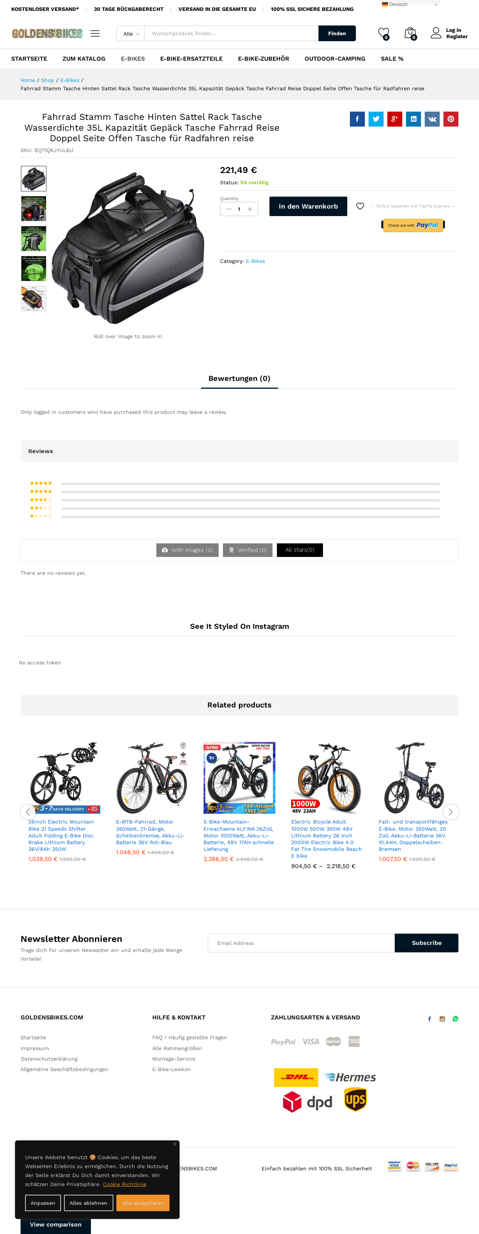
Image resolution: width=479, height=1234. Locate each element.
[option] (34, 179)
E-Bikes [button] (133, 59)
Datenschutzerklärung (49, 1059)
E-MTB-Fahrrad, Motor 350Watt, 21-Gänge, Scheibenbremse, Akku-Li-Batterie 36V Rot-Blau (150, 832)
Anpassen (43, 1203)
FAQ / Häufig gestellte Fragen (189, 1037)
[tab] (239, 382)
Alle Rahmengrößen (177, 1048)
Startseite (29, 59)
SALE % (392, 59)
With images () (191, 550)
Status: (229, 182)
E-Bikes (255, 261)
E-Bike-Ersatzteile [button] (191, 59)
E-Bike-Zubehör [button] (263, 59)
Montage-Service (173, 1059)
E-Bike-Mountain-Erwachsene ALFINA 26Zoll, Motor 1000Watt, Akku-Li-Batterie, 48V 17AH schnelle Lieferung (239, 835)
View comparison (56, 1224)
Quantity (229, 198)
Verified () (251, 550)
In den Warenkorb (308, 206)
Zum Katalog (84, 59)
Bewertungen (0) (239, 378)
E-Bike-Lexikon (171, 1069)
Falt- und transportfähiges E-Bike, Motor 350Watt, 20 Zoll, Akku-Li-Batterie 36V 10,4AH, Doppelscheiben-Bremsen (413, 835)
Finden (337, 33)
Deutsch (395, 4)
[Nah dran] (174, 1144)
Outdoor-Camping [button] (335, 59)
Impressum (35, 1048)
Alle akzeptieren (143, 1203)
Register (457, 36)
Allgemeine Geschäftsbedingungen (65, 1069)
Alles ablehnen (88, 1203)
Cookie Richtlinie (124, 1184)
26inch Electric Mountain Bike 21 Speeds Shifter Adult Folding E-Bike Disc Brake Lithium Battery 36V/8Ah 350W (61, 835)
